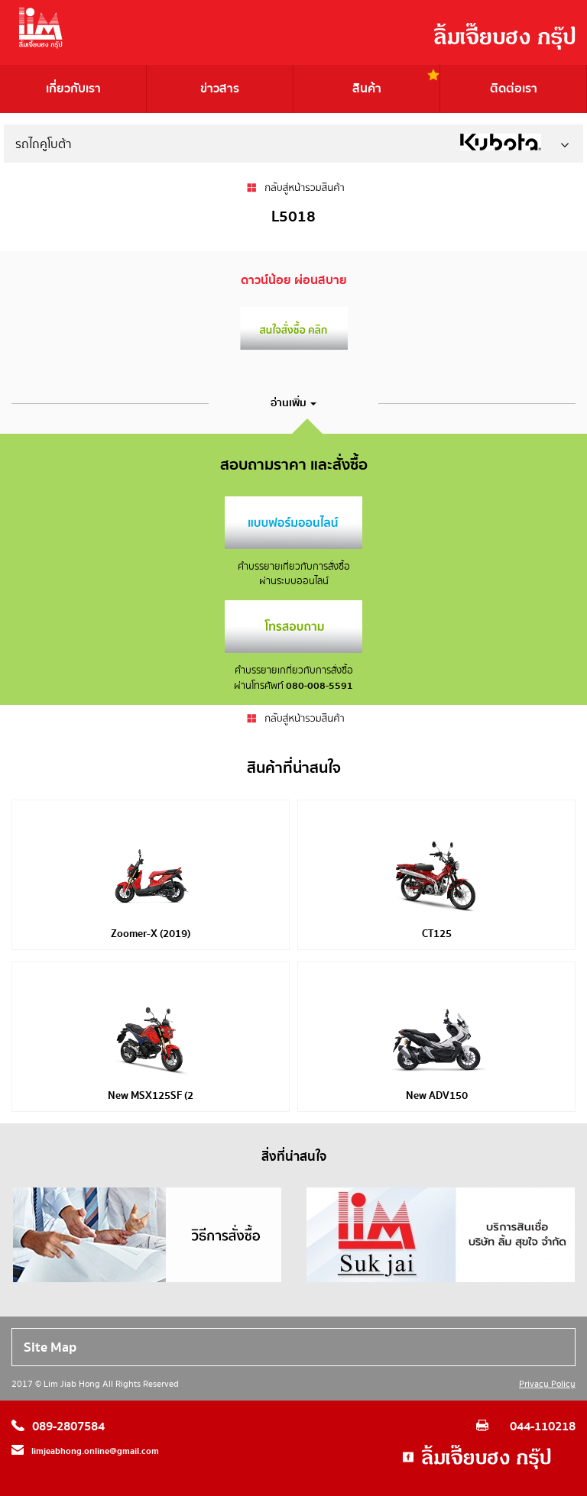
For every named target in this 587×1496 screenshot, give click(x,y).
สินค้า (366, 89)
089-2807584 (68, 1426)
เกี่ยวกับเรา (73, 89)
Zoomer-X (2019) (150, 934)
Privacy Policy (547, 1384)
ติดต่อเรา (513, 89)
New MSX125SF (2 (150, 1095)
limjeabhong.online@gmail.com (95, 1451)
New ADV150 (437, 1095)
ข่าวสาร (219, 89)
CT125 (437, 934)
